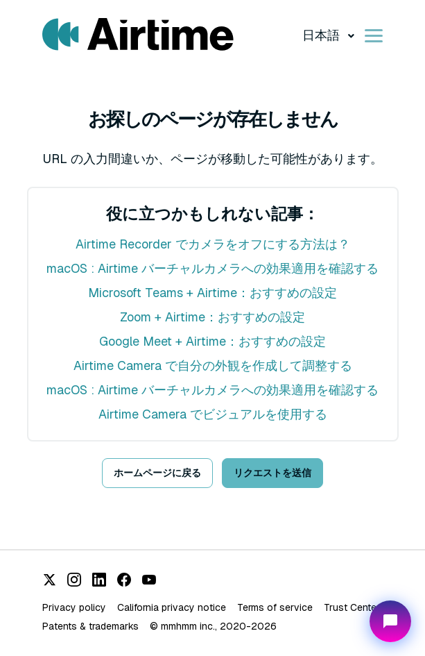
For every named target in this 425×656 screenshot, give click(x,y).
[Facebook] (124, 580)
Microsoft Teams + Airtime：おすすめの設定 (212, 293)
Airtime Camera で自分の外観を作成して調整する (212, 365)
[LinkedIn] (99, 580)
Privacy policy (74, 607)
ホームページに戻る (157, 472)
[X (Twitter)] (49, 580)
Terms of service (275, 607)
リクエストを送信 (272, 472)
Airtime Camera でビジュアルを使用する (212, 414)
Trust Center (352, 607)
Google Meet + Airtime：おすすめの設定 (212, 341)
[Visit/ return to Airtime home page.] (138, 34)
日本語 (322, 35)
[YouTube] (149, 580)
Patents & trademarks (90, 626)
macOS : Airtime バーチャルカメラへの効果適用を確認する (212, 268)
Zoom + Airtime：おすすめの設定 (212, 317)
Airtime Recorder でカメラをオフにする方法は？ (213, 244)
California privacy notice (171, 607)
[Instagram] (74, 580)
